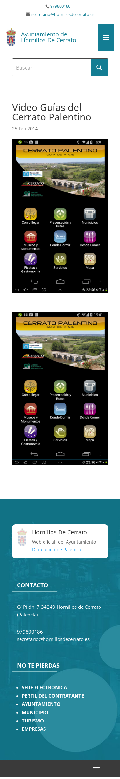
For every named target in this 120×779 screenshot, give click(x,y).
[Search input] (52, 67)
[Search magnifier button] (99, 67)
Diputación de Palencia (56, 549)
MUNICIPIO (35, 712)
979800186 (60, 6)
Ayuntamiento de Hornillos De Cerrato (48, 37)
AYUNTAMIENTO (41, 704)
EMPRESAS (34, 729)
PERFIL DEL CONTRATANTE (53, 695)
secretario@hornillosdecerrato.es (62, 14)
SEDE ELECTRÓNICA (44, 687)
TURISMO (33, 720)
